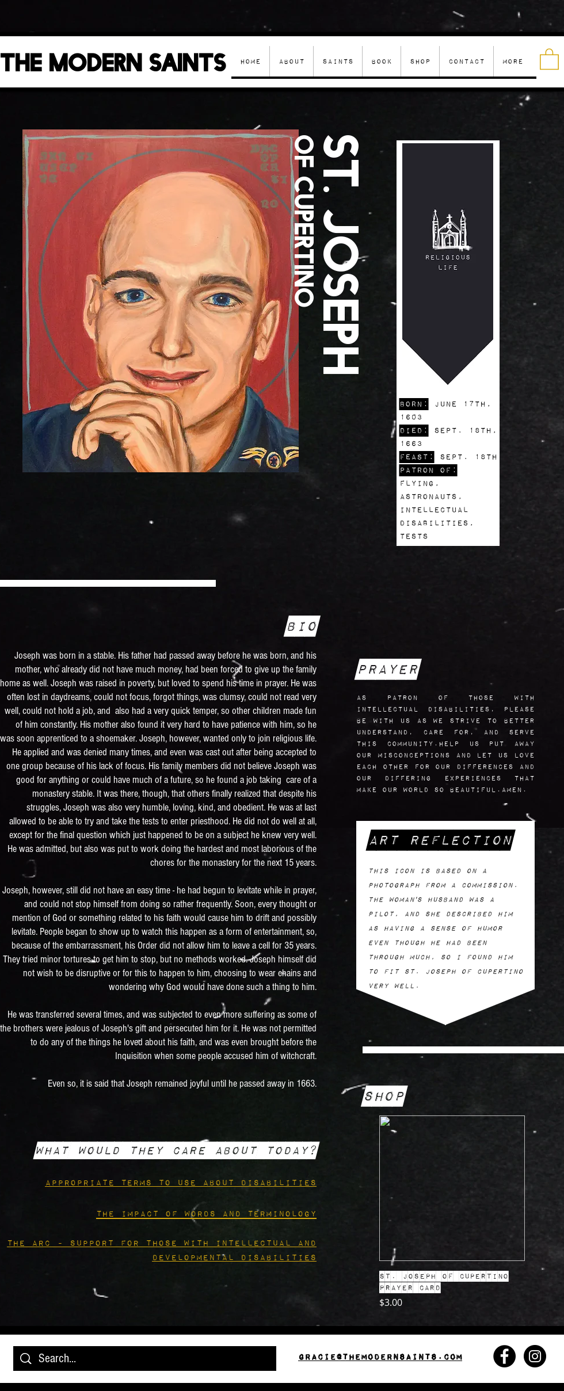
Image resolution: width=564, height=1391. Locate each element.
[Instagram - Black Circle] (535, 1356)
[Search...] (145, 1359)
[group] (452, 1212)
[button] (420, 61)
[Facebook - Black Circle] (504, 1356)
